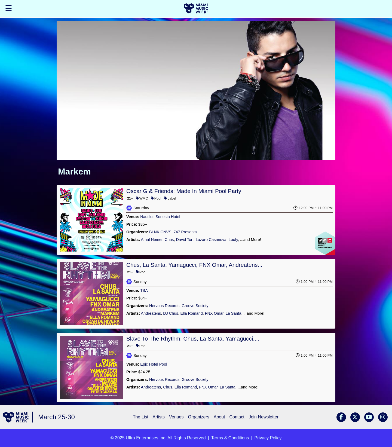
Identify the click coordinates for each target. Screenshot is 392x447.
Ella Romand (191, 313)
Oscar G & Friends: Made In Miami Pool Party (183, 191)
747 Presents (185, 232)
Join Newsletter (263, 417)
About (219, 417)
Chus (169, 239)
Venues (176, 417)
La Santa (233, 313)
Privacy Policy (268, 438)
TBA (144, 290)
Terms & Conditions (230, 438)
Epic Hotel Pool (153, 364)
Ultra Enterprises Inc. (146, 438)
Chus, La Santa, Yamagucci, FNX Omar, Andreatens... (194, 265)
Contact (236, 417)
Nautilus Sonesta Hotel (160, 217)
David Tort (185, 239)
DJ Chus (170, 313)
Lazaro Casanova (211, 239)
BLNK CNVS (160, 232)
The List (140, 417)
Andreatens (151, 313)
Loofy (233, 239)
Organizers (198, 417)
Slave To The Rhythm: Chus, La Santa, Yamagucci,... (192, 338)
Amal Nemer (152, 239)
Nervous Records (164, 306)
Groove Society (195, 306)
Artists (159, 417)
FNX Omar (214, 313)
